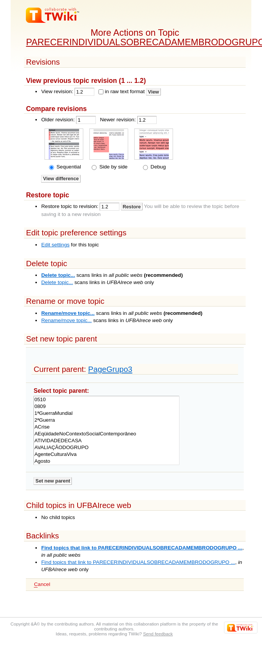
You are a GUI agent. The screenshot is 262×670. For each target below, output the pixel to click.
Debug (157, 167)
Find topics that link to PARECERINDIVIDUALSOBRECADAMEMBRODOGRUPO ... (141, 548)
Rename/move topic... (67, 313)
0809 (106, 406)
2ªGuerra (106, 420)
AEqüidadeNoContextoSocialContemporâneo (106, 433)
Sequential (68, 167)
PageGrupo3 (110, 369)
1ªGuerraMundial (106, 413)
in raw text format (125, 91)
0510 (106, 399)
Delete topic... (58, 275)
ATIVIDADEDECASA (106, 440)
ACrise (106, 427)
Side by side (112, 167)
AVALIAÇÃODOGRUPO (106, 447)
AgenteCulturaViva (106, 454)
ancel (42, 584)
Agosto (106, 461)
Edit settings (55, 245)
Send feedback (158, 633)
